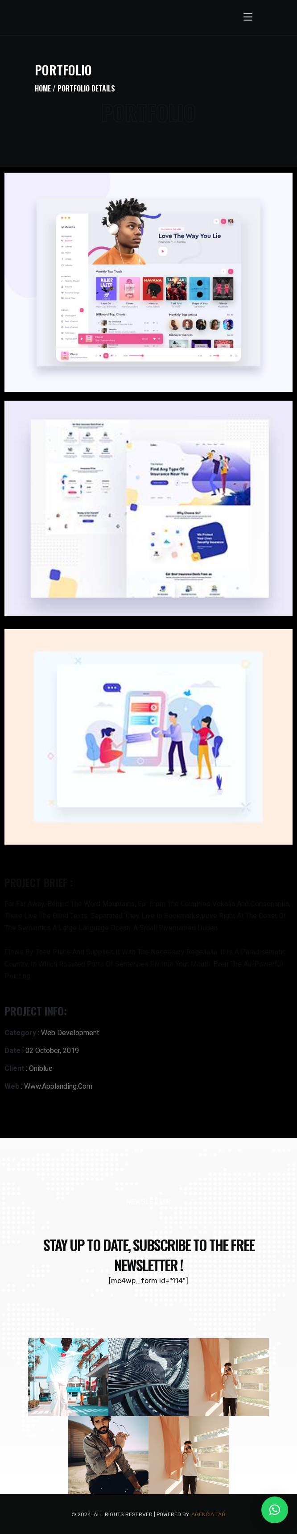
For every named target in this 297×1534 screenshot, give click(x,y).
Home (43, 88)
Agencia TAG (208, 1514)
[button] (274, 1510)
